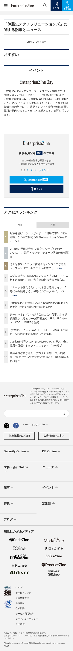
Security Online (17, 451)
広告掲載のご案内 (53, 435)
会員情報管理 (22, 598)
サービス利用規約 (25, 613)
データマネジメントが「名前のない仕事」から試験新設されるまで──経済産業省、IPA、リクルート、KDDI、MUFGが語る (38, 318)
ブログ (10, 519)
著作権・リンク (23, 592)
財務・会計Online (16, 470)
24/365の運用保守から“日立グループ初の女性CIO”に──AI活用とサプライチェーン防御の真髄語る (39, 252)
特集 (9, 503)
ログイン (36, 189)
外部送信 (20, 624)
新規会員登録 (36, 180)
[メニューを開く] (5, 5)
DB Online (51, 451)
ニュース (50, 467)
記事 (9, 488)
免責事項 (20, 603)
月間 (53, 224)
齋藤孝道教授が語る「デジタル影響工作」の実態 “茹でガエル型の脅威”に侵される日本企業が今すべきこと (39, 357)
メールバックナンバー (36, 170)
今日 (20, 224)
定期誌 (48, 503)
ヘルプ (19, 587)
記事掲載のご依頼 (19, 435)
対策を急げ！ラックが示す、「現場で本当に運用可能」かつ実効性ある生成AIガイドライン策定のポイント (38, 237)
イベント (50, 488)
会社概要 (20, 608)
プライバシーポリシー (27, 619)
